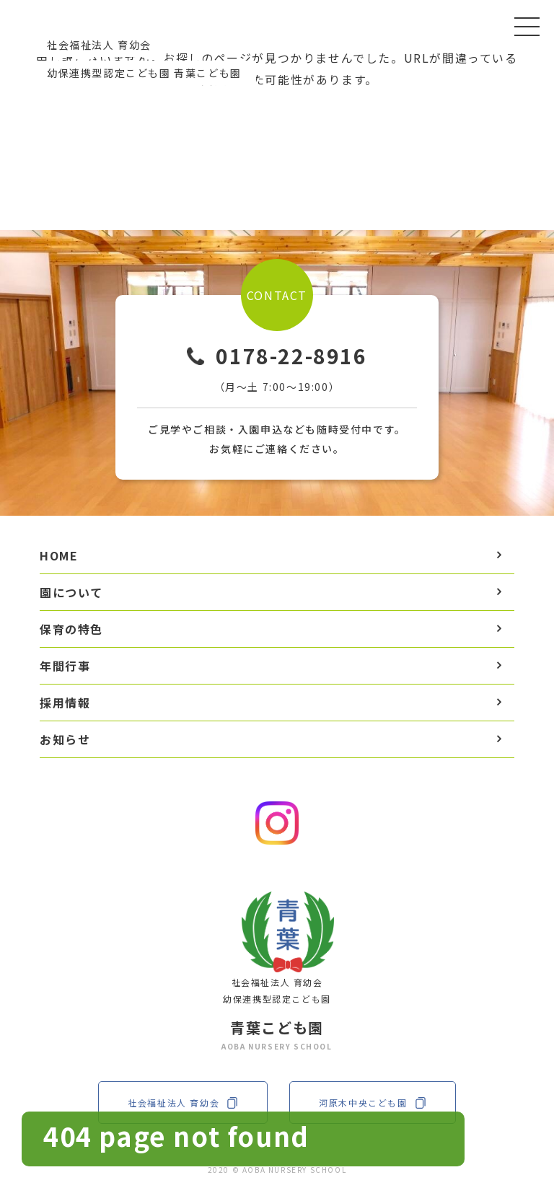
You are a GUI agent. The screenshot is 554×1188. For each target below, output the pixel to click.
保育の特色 (71, 629)
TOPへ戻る (277, 142)
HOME (59, 555)
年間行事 (65, 665)
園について (71, 592)
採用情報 (65, 702)
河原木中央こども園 (372, 1102)
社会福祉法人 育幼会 (183, 1102)
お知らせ (65, 739)
